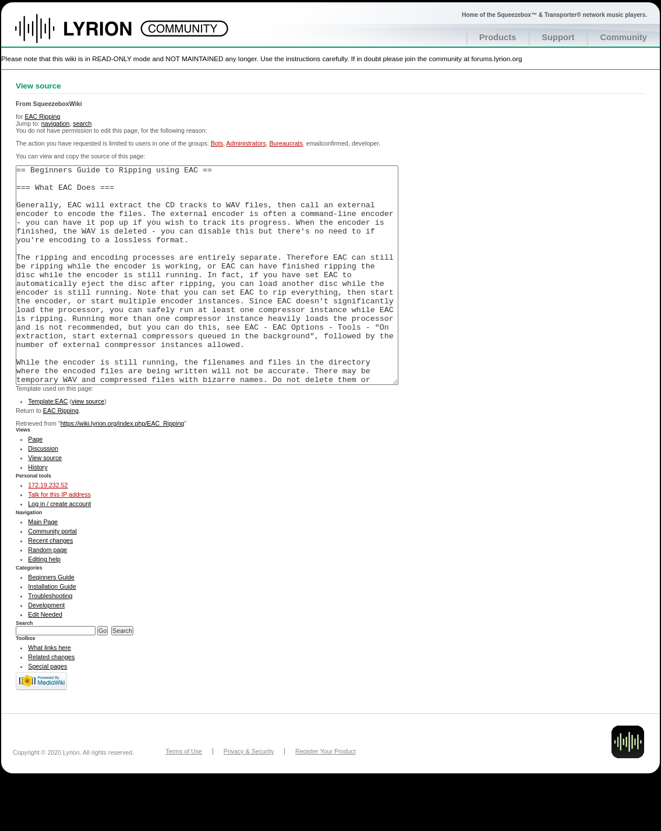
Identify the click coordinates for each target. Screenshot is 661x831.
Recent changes (50, 584)
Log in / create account (59, 547)
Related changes (51, 700)
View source (45, 501)
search (82, 123)
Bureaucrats (285, 143)
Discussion (43, 492)
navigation (55, 123)
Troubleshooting (50, 639)
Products (498, 37)
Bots (217, 143)
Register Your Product (325, 794)
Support (558, 37)
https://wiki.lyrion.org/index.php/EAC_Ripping (123, 467)
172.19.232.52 (48, 528)
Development (46, 648)
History (37, 510)
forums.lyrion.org (496, 58)
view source (88, 444)
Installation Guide (52, 630)
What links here (49, 691)
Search (24, 667)
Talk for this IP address (59, 538)
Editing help (44, 602)
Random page (47, 593)
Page (35, 482)
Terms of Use (183, 794)
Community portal (52, 574)
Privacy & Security (249, 794)
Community (623, 37)
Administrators (246, 143)
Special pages (47, 709)
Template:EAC (48, 444)
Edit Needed (45, 658)
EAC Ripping (42, 116)
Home (86, 34)
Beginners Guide (51, 620)
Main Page (43, 565)
